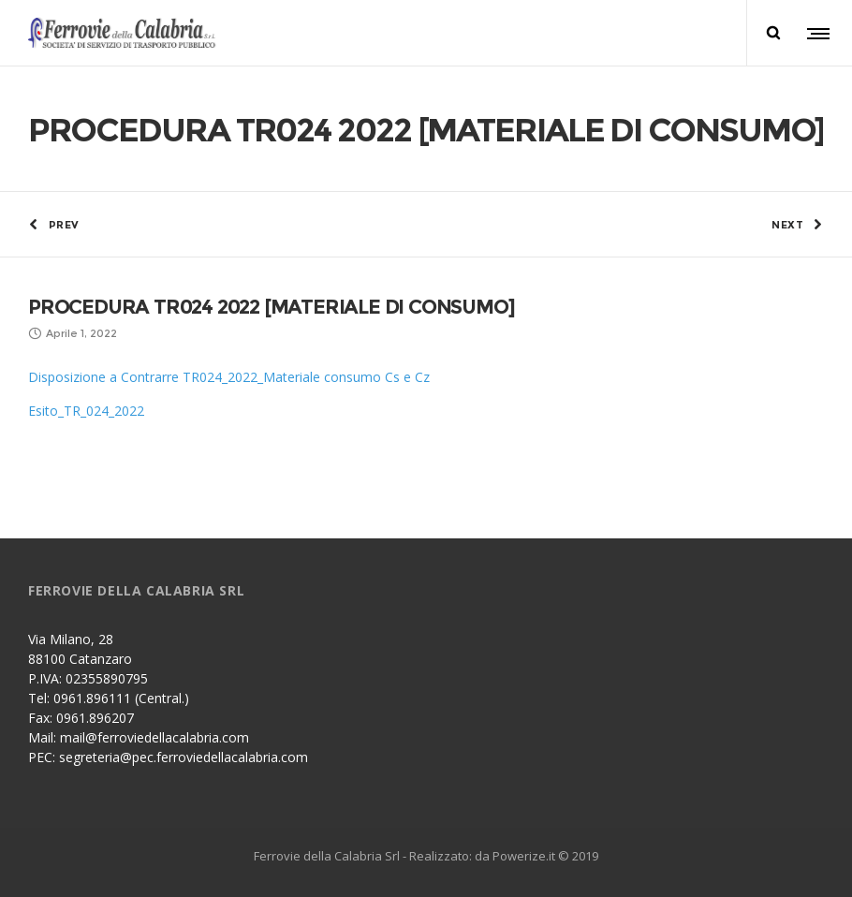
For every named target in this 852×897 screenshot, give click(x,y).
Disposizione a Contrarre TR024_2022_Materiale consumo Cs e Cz (229, 377)
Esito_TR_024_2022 (86, 410)
